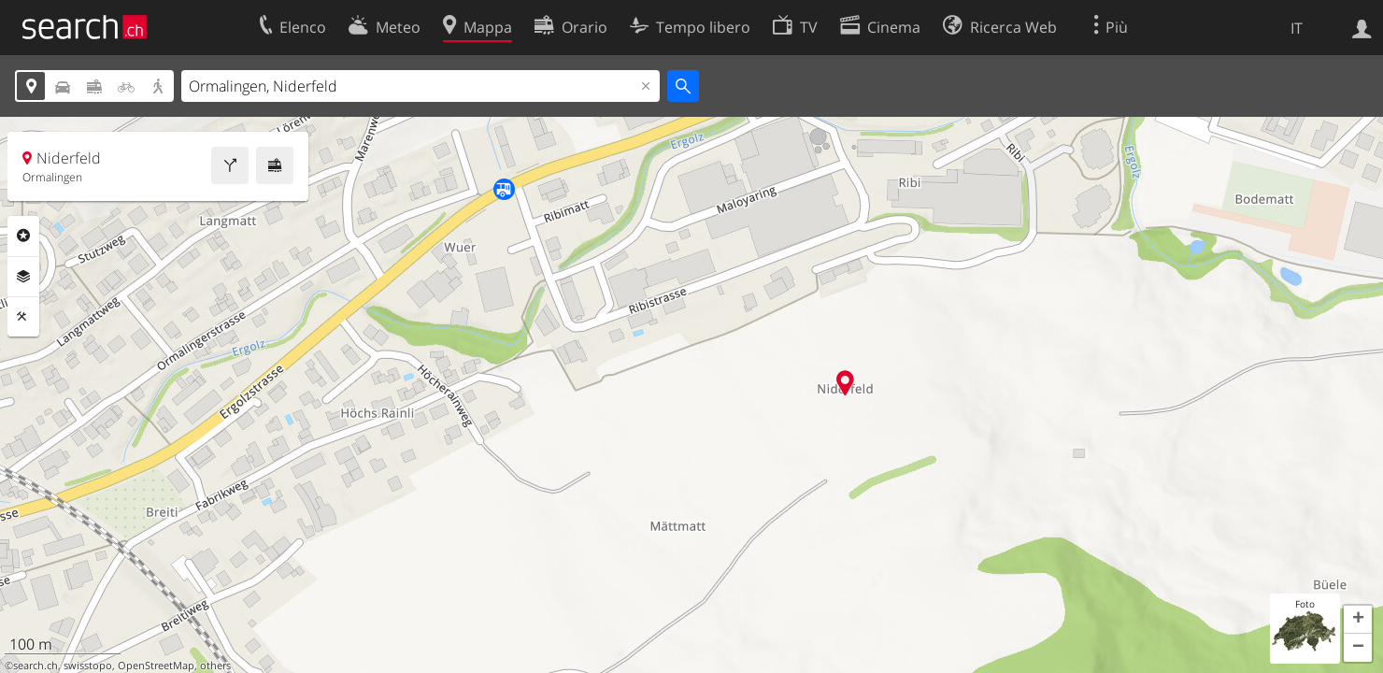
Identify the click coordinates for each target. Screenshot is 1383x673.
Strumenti (23, 316)
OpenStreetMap (156, 665)
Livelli (23, 276)
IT (1296, 28)
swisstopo (88, 665)
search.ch (35, 665)
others (215, 665)
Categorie (23, 235)
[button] (1358, 620)
